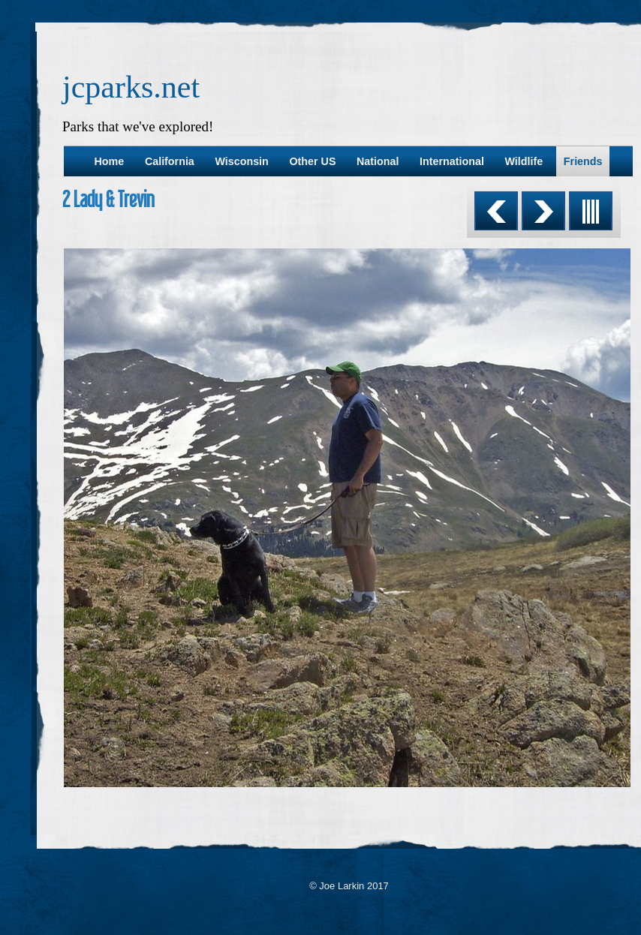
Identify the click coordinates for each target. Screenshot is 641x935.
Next (543, 211)
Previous (496, 211)
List (591, 211)
